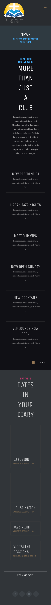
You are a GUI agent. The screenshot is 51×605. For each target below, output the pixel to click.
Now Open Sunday (25, 267)
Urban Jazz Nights (25, 206)
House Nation (24, 506)
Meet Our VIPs (25, 237)
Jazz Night (22, 525)
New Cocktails (26, 298)
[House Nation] (25, 486)
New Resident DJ (25, 175)
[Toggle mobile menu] (45, 8)
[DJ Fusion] (25, 438)
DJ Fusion (21, 458)
